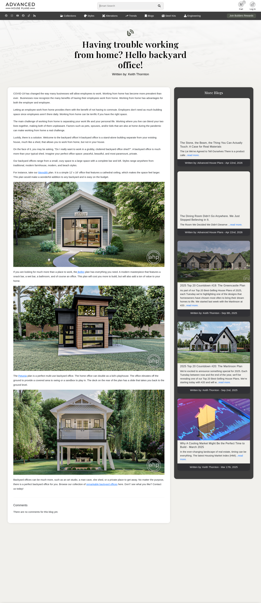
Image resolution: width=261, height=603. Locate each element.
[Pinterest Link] (6, 16)
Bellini (80, 271)
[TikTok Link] (29, 16)
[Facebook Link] (23, 16)
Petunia (22, 375)
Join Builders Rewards (241, 15)
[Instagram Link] (12, 16)
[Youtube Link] (17, 16)
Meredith (43, 172)
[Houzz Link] (34, 16)
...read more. (192, 155)
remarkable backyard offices (101, 484)
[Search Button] (159, 5)
